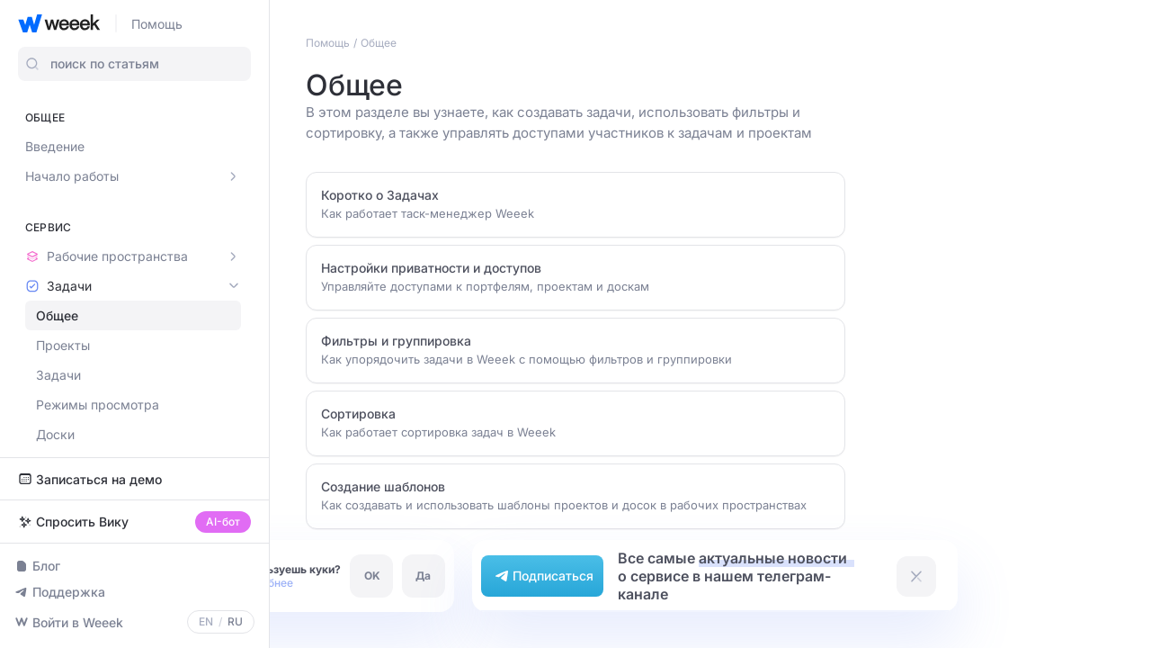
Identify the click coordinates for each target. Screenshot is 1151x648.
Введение (55, 146)
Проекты (63, 345)
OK (372, 575)
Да (423, 575)
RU (235, 621)
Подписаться (542, 576)
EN (206, 621)
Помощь (157, 24)
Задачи (58, 374)
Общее (57, 315)
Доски (55, 434)
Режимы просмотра (97, 404)
